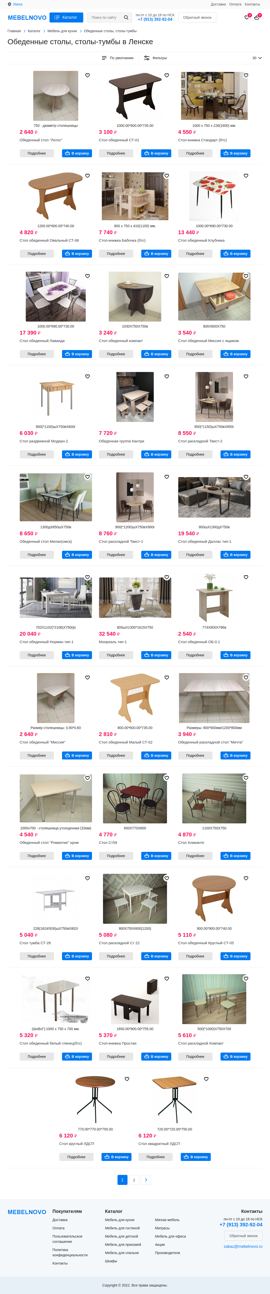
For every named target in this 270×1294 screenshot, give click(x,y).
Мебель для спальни (122, 1253)
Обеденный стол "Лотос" (41, 140)
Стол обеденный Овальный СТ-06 (49, 240)
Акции (160, 1245)
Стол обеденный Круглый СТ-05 (206, 943)
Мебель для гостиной (122, 1228)
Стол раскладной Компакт (201, 1043)
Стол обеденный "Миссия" (43, 742)
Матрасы (162, 1228)
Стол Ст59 (108, 842)
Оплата (235, 4)
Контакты (252, 4)
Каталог (69, 17)
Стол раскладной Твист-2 (200, 441)
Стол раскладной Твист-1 (121, 541)
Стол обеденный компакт (121, 341)
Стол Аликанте (191, 842)
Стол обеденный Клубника (201, 240)
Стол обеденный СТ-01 (119, 140)
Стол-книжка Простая (117, 1043)
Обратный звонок (197, 17)
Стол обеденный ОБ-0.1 (199, 642)
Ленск (17, 4)
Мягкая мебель (167, 1220)
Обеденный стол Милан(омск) (46, 541)
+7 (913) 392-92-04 (155, 19)
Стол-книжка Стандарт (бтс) (202, 140)
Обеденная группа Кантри (121, 441)
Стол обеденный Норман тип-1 (47, 642)
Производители (167, 1253)
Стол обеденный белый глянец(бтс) (51, 1043)
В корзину (80, 153)
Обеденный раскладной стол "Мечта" (210, 742)
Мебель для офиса (170, 1236)
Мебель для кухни (119, 1220)
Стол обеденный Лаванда (42, 341)
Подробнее (37, 153)
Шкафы (111, 1261)
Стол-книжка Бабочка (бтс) (122, 240)
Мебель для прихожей (123, 1245)
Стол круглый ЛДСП (76, 1143)
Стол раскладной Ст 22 (119, 943)
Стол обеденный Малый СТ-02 (126, 742)
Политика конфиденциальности (70, 1252)
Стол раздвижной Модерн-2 (44, 441)
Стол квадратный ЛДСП (159, 1143)
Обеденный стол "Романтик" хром (49, 842)
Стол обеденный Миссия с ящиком (208, 341)
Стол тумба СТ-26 (35, 943)
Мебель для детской (121, 1236)
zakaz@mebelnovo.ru (243, 1246)
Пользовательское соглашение (67, 1239)
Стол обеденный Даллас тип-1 (205, 541)
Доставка (218, 4)
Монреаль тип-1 (113, 642)
